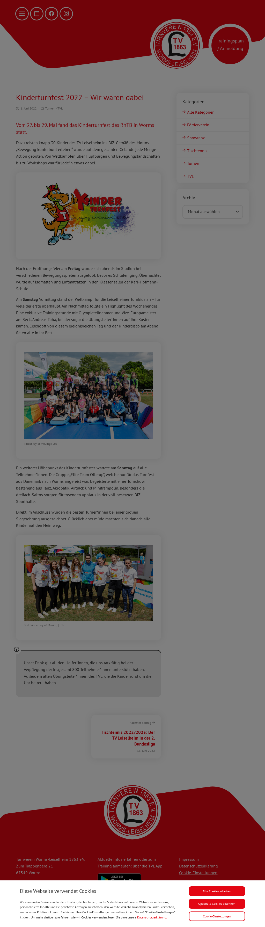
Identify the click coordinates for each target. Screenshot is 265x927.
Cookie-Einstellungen (217, 916)
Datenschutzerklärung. (152, 917)
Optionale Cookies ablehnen (216, 904)
